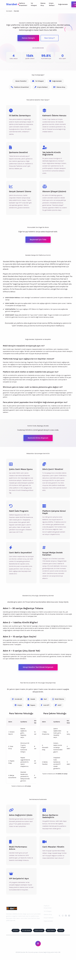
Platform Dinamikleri (23, 4)
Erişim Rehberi (52, 4)
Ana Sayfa (9, 11)
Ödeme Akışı (42, 4)
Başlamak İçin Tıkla (38, 240)
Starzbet (12, 4)
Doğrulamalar (63, 4)
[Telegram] (69, 916)
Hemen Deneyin (28, 38)
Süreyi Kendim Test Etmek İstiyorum (38, 667)
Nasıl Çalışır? (49, 38)
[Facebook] (66, 916)
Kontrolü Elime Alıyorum (38, 438)
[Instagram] (62, 916)
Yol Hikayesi (34, 4)
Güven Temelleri (21, 81)
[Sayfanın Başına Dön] (38, 943)
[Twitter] (59, 916)
